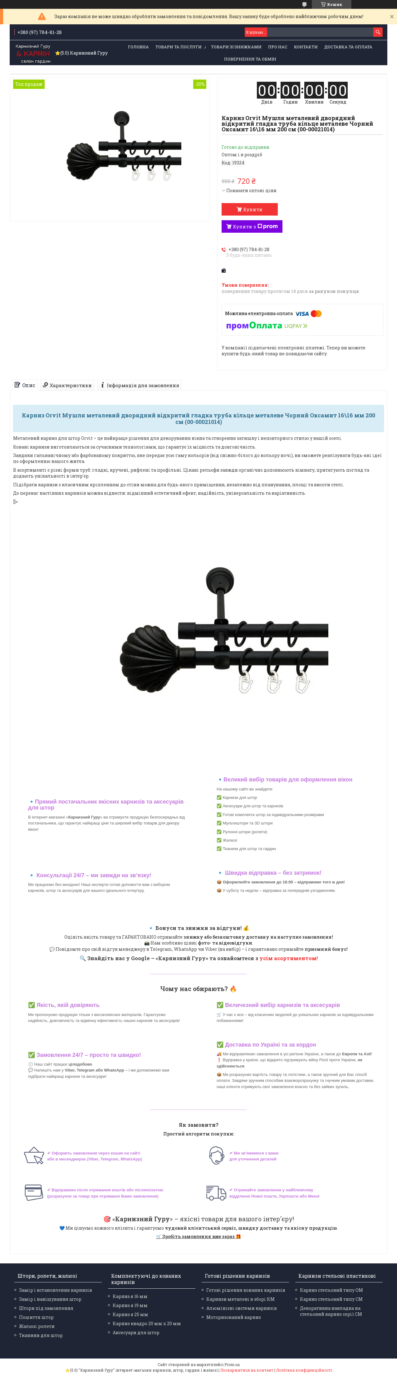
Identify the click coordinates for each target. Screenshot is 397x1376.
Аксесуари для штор (136, 1332)
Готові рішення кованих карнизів (245, 1290)
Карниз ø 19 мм (130, 1305)
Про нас (277, 47)
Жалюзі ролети (37, 1326)
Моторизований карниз (233, 1317)
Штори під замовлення (46, 1308)
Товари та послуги (178, 47)
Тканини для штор (41, 1335)
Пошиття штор (36, 1317)
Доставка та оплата (348, 47)
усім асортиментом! (288, 958)
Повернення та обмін (250, 59)
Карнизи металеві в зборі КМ (240, 1299)
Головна (138, 47)
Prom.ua (232, 1364)
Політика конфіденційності (304, 1370)
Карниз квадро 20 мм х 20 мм (147, 1323)
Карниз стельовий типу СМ (331, 1299)
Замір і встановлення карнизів (55, 1290)
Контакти (306, 47)
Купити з (255, 226)
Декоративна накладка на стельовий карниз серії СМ (331, 1311)
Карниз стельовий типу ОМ (331, 1290)
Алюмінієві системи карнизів (241, 1308)
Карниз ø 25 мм (130, 1314)
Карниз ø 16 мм (130, 1296)
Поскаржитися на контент (246, 1370)
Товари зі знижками (236, 47)
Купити (252, 209)
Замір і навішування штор (50, 1299)
